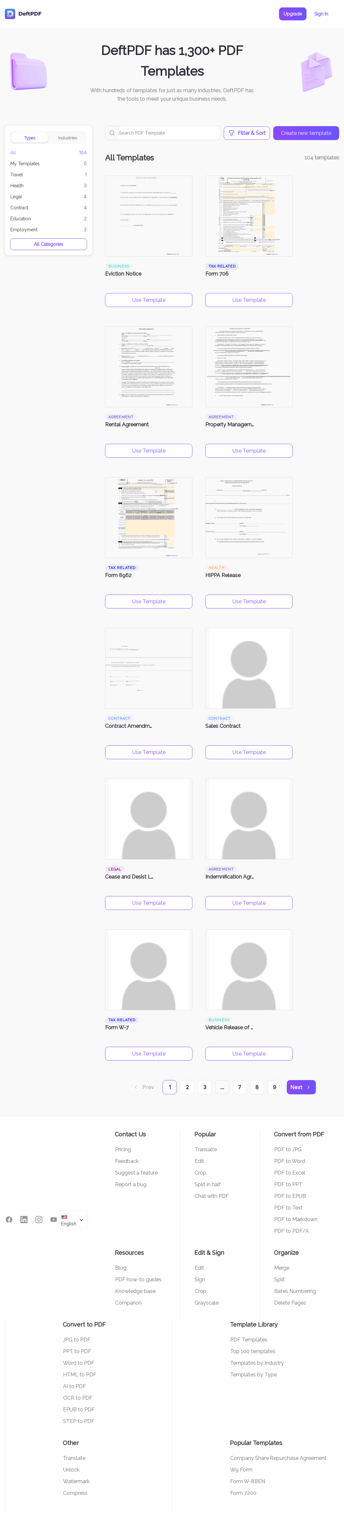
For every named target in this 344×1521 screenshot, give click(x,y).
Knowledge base (135, 1291)
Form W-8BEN (247, 1481)
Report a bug (130, 1184)
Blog (120, 1268)
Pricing (123, 1149)
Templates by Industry (257, 1363)
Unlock (71, 1470)
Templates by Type (253, 1375)
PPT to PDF (77, 1351)
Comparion (128, 1303)
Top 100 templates (252, 1351)
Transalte (206, 1149)
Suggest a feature (136, 1173)
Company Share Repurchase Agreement (278, 1458)
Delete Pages (290, 1303)
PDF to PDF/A (291, 1231)
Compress (75, 1493)
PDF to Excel (289, 1173)
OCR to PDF (77, 1398)
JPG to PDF (77, 1340)
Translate (74, 1458)
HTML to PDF (79, 1375)
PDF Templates (248, 1340)
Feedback (127, 1161)
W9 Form (241, 1470)
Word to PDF (78, 1363)
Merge (281, 1268)
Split (279, 1279)
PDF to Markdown (295, 1219)
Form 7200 (243, 1493)
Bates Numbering (295, 1291)
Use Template (149, 300)
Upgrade (293, 13)
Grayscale (207, 1303)
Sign (200, 1279)
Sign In (321, 13)
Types (29, 138)
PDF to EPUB (290, 1196)
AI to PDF (74, 1386)
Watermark (76, 1481)
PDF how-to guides (138, 1279)
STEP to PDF (78, 1421)
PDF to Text (288, 1208)
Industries (67, 138)
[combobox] (73, 1220)
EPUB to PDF (79, 1409)
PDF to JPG (288, 1149)
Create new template (306, 133)
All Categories (48, 244)
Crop (200, 1173)
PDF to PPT (288, 1184)
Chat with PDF (212, 1196)
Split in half (208, 1184)
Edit (199, 1161)
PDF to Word (289, 1161)
